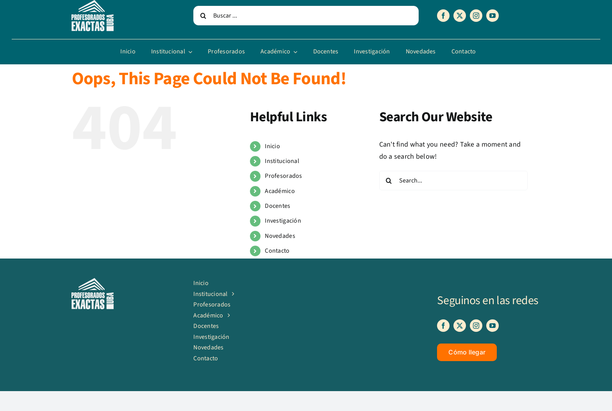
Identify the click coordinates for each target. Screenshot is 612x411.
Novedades (280, 236)
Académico (279, 191)
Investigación (283, 220)
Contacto (277, 250)
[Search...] (453, 180)
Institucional (282, 161)
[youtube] (492, 15)
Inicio (272, 146)
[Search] (203, 15)
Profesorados (283, 176)
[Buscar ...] (305, 15)
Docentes (277, 206)
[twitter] (459, 15)
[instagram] (476, 15)
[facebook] (443, 15)
